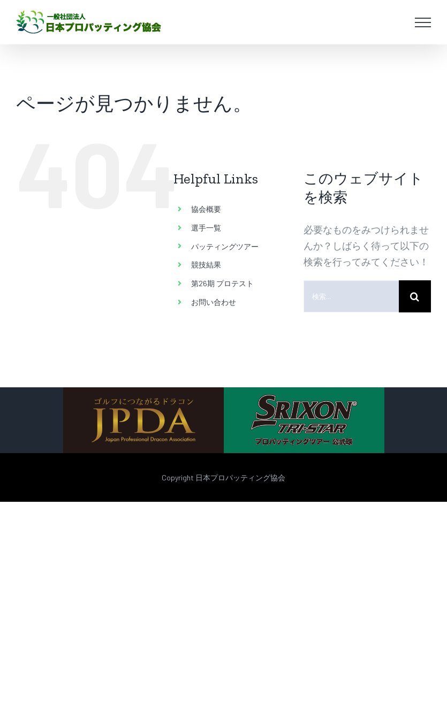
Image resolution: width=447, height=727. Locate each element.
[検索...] (351, 296)
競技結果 (206, 264)
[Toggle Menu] (423, 22)
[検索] (415, 296)
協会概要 (206, 208)
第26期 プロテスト (222, 283)
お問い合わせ (213, 302)
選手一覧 (206, 227)
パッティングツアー (225, 246)
